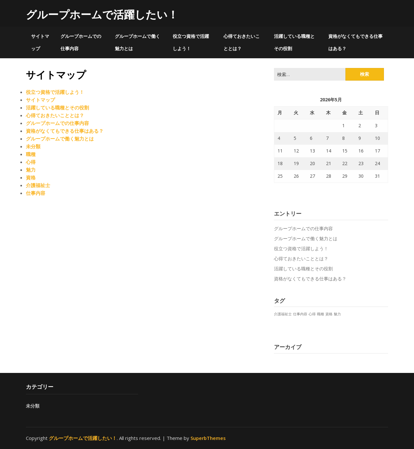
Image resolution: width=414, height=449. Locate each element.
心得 (31, 162)
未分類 (33, 146)
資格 (31, 177)
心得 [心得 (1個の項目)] (312, 314)
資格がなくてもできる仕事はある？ (355, 42)
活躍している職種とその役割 (294, 42)
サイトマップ (40, 42)
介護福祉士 (38, 185)
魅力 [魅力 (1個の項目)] (337, 314)
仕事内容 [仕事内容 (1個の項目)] (300, 314)
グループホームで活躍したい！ (102, 14)
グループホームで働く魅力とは (137, 42)
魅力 (31, 169)
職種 (31, 154)
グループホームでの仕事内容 (80, 42)
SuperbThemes (208, 438)
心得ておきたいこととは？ (241, 42)
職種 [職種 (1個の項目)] (320, 314)
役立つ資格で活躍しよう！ (191, 42)
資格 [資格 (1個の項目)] (328, 314)
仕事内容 (35, 193)
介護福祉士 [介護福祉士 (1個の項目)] (283, 314)
